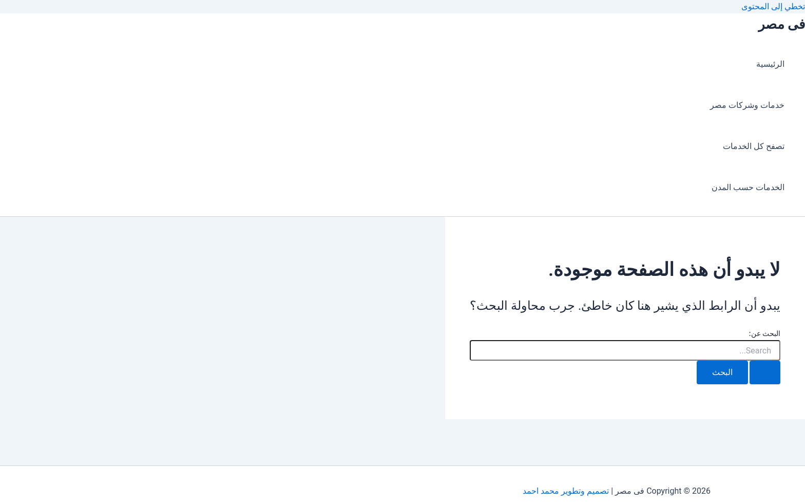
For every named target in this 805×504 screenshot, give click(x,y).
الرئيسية (770, 64)
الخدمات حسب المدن (748, 187)
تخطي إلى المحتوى (773, 6)
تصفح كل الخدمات (753, 146)
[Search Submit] (765, 372)
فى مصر (781, 24)
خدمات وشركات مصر (747, 105)
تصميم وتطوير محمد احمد (566, 491)
